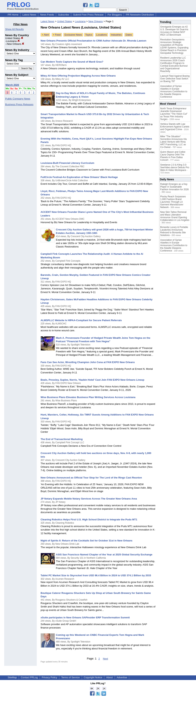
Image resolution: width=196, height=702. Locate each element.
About (109, 677)
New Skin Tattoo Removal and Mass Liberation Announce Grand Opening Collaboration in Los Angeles (174, 216)
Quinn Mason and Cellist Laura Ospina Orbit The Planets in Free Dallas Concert (172, 156)
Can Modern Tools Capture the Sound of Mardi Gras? (72, 61)
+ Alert (45, 34)
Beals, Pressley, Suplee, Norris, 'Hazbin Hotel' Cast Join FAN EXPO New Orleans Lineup (92, 379)
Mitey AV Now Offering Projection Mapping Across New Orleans (78, 75)
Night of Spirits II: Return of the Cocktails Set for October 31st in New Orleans (86, 540)
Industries (116, 34)
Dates (129, 34)
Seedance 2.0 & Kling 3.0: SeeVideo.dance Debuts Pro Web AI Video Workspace (174, 167)
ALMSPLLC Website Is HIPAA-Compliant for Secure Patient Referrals (81, 320)
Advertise (122, 677)
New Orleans (15, 43)
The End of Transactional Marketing (62, 439)
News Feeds (47, 14)
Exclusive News (73, 34)
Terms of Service (70, 677)
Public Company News (17, 98)
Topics (88, 34)
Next (105, 658)
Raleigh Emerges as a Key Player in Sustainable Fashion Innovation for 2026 (174, 187)
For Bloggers (115, 14)
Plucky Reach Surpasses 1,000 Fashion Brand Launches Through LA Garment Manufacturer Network (173, 202)
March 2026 (12, 84)
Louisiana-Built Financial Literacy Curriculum (67, 163)
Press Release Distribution (23, 7)
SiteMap (12, 677)
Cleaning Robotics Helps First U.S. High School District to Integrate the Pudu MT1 (89, 519)
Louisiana (13, 41)
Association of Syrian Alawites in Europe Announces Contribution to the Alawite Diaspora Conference (173, 91)
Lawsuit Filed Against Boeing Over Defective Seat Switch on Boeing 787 (174, 79)
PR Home (13, 14)
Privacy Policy (49, 677)
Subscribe (63, 14)
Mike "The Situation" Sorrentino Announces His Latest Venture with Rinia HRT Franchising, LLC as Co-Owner (173, 142)
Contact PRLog (29, 677)
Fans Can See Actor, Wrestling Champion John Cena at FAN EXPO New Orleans (88, 362)
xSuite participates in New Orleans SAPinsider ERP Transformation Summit (85, 617)
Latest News (29, 14)
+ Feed (57, 34)
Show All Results (14, 29)
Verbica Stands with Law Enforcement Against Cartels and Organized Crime (174, 127)
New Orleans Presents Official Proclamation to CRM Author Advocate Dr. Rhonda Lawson (93, 40)
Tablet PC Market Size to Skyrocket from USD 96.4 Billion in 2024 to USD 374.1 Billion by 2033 (96, 575)
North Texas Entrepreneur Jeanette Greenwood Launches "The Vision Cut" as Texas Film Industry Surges (173, 114)
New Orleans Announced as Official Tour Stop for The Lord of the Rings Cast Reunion (91, 477)
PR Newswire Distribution (140, 14)
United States (14, 38)
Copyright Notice (93, 677)
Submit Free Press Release (88, 14)
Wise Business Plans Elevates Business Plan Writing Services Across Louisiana (88, 397)
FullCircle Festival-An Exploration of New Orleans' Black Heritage (79, 177)
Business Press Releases (19, 104)
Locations (101, 34)
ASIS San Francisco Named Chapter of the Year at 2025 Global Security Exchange (104, 554)
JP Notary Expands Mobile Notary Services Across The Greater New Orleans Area (89, 498)
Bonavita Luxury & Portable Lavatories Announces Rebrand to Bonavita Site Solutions (174, 231)
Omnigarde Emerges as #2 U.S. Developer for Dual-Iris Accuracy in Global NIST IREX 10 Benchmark (174, 30)
